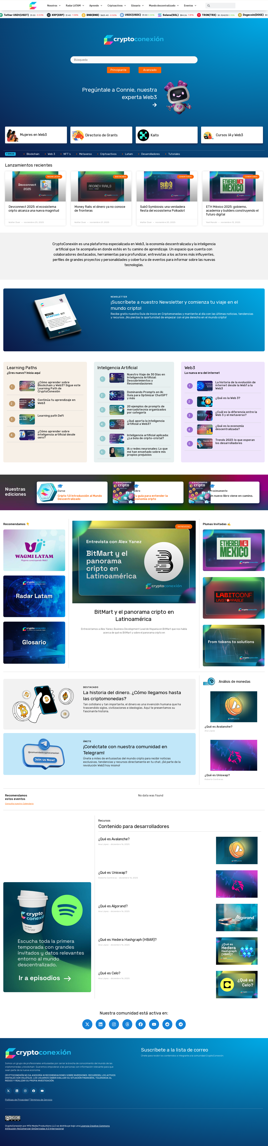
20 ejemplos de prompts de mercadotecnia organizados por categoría (146, 409)
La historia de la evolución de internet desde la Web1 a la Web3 (235, 385)
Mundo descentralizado (164, 5)
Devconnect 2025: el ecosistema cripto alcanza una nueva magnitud (34, 209)
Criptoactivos (117, 5)
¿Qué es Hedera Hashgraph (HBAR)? (127, 940)
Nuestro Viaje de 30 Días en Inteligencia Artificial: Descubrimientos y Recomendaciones (146, 379)
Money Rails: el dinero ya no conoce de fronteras (99, 209)
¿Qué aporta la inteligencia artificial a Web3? (145, 422)
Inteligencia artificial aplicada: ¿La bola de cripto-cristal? (148, 437)
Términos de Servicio (41, 1099)
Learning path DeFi (51, 415)
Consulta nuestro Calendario (19, 803)
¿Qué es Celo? (109, 973)
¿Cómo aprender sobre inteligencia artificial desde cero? (56, 434)
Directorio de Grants (101, 135)
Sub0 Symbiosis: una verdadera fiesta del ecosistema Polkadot (162, 209)
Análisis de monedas (234, 681)
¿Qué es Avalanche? (218, 726)
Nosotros (54, 5)
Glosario (137, 5)
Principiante (118, 70)
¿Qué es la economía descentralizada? (229, 427)
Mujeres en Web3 (33, 135)
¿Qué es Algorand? (113, 906)
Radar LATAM (75, 5)
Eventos (190, 5)
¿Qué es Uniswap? (217, 775)
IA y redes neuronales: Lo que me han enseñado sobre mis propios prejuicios (147, 451)
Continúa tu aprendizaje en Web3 (56, 401)
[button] (42, 135)
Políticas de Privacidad (17, 1099)
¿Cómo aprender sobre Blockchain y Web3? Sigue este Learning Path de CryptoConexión (59, 387)
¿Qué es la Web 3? (227, 398)
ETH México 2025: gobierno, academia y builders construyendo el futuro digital (232, 210)
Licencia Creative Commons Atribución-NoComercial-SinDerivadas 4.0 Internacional (57, 1127)
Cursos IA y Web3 (229, 135)
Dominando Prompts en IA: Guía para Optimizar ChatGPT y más (147, 395)
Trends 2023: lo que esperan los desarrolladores (235, 441)
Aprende (95, 5)
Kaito (155, 135)
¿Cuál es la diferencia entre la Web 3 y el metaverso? (236, 413)
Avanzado (149, 70)
